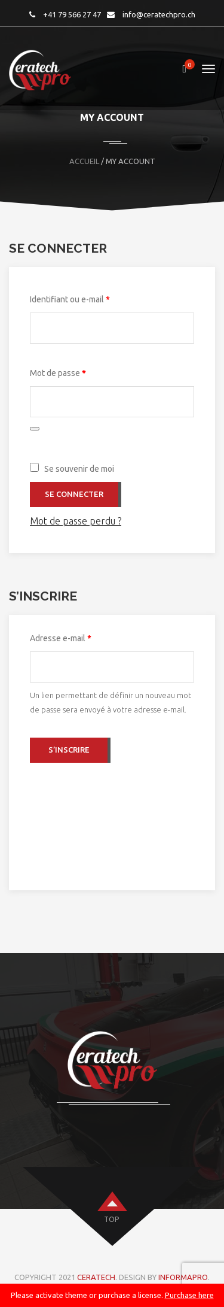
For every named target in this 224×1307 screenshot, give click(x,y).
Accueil (84, 161)
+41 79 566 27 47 (72, 14)
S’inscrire (69, 749)
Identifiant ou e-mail (90, 297)
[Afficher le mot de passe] (34, 428)
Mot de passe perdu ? (75, 520)
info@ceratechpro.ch (158, 14)
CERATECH (96, 1277)
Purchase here (189, 1295)
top (111, 1219)
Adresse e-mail (81, 636)
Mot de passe (78, 371)
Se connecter (74, 494)
